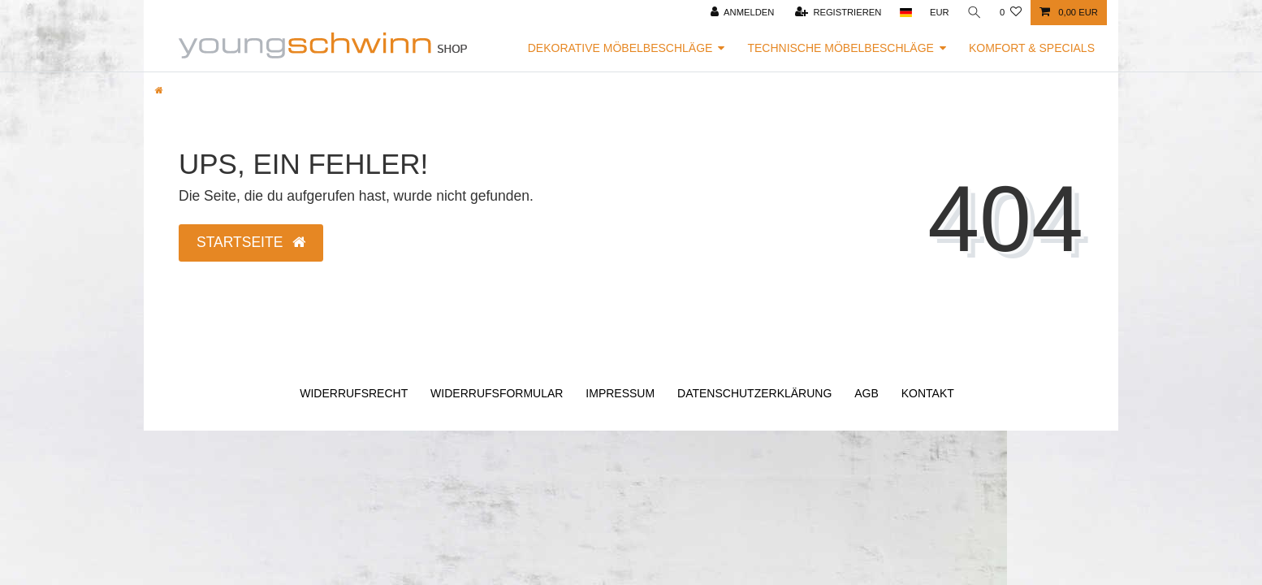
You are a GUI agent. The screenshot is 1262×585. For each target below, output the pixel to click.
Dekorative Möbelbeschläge (620, 47)
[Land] (905, 12)
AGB (866, 393)
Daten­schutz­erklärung (754, 393)
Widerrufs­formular (496, 393)
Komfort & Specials (1032, 47)
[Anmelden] (743, 12)
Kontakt (927, 393)
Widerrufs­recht (354, 393)
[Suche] (974, 12)
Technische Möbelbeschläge (840, 47)
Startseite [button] (251, 242)
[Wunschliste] (1011, 12)
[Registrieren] (838, 12)
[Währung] (939, 12)
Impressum (620, 393)
